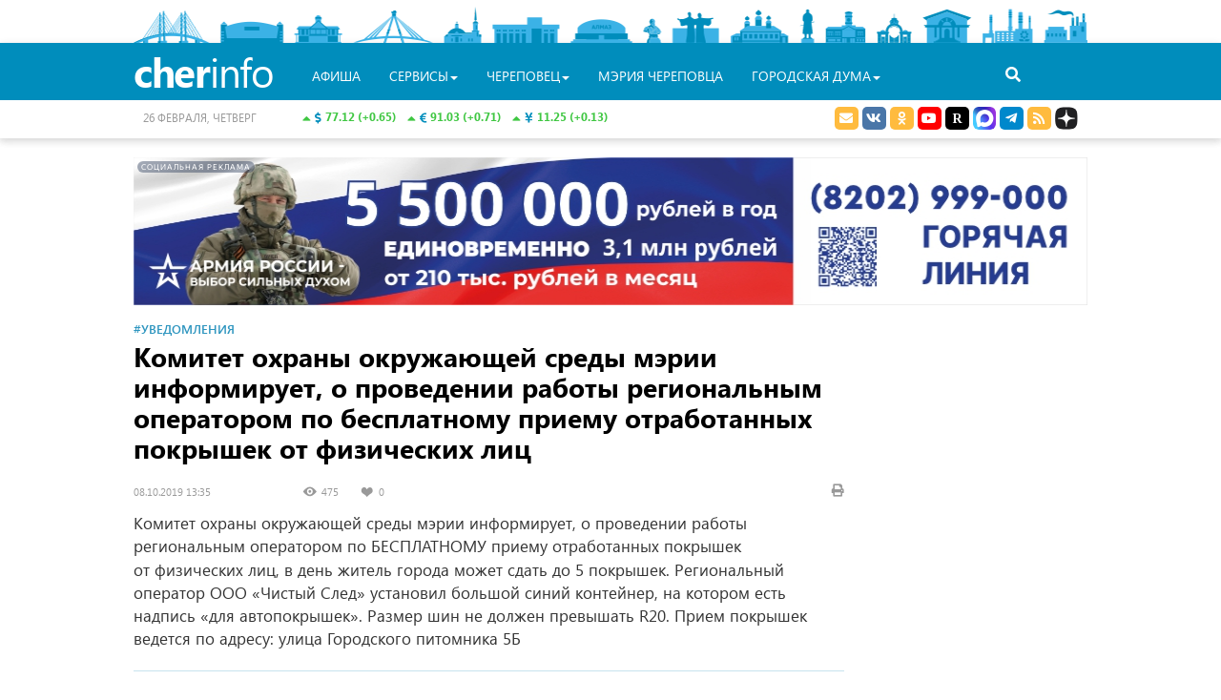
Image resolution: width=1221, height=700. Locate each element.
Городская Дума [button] (816, 76)
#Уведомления (184, 328)
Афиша (336, 76)
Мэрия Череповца (660, 76)
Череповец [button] (527, 76)
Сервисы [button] (423, 76)
